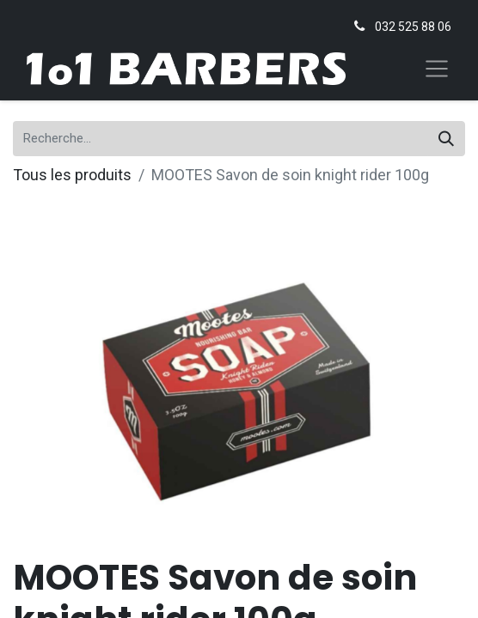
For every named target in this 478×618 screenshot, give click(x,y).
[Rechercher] (446, 138)
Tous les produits (72, 175)
